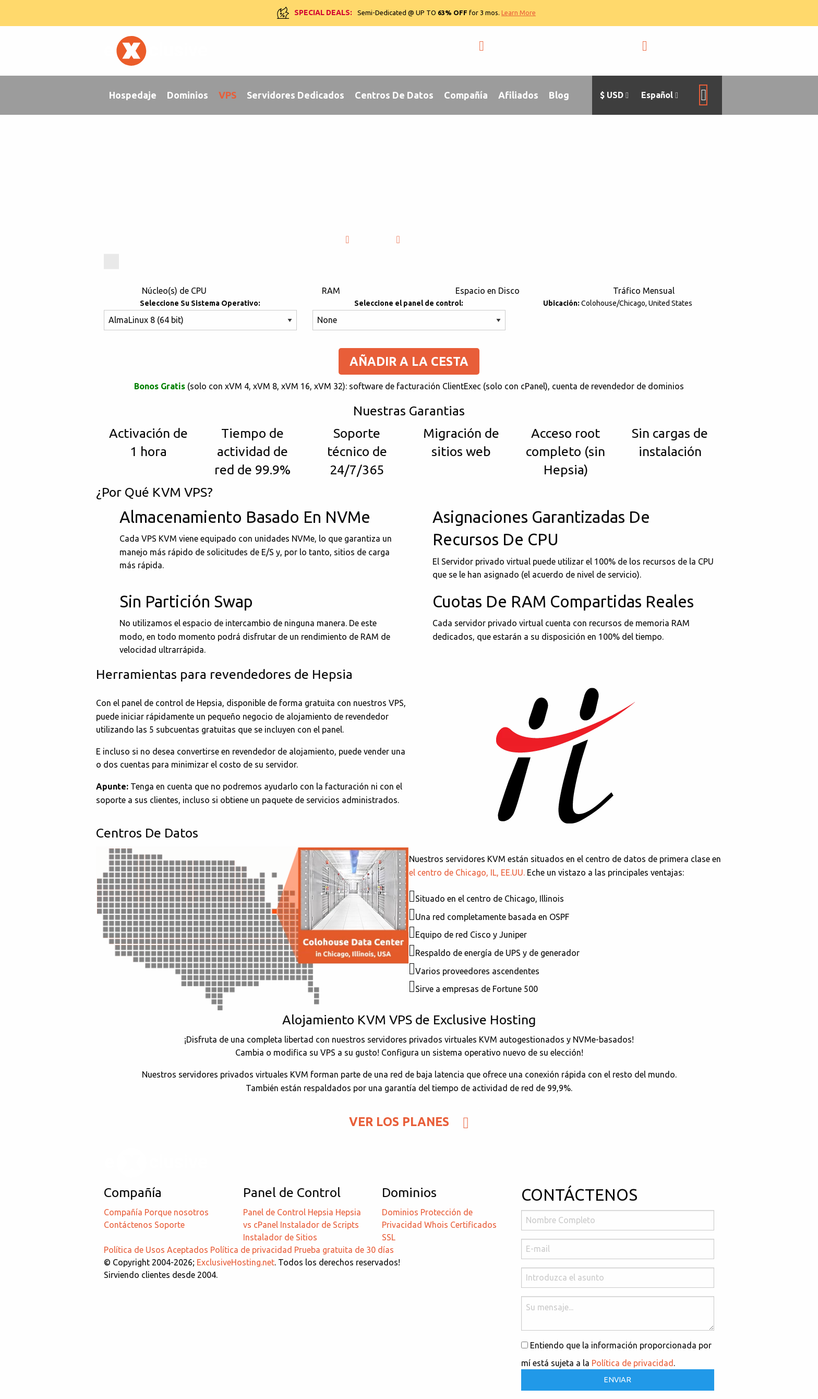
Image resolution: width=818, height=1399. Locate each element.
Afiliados (518, 95)
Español (659, 95)
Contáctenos (128, 1224)
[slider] (111, 261)
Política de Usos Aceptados (156, 1249)
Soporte (169, 1224)
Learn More (518, 12)
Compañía (466, 95)
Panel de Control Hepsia (288, 1212)
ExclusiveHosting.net (235, 1262)
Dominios (187, 95)
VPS (227, 95)
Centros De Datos (394, 95)
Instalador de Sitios (280, 1237)
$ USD (614, 95)
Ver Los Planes (408, 1122)
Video (365, 239)
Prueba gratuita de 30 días (344, 1249)
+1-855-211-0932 (525, 51)
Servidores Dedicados (295, 95)
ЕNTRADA (673, 51)
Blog (559, 95)
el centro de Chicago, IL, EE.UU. (467, 872)
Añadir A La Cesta (409, 361)
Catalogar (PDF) (438, 239)
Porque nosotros (177, 1212)
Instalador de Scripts (319, 1224)
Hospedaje (133, 95)
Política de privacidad (251, 1249)
